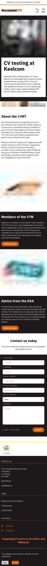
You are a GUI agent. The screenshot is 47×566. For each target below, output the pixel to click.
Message (7, 404)
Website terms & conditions (12, 501)
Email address (9, 376)
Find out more (10, 244)
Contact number (10, 386)
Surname (7, 367)
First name (8, 358)
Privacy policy (6, 506)
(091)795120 (6, 481)
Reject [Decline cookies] (5, 562)
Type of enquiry (9, 395)
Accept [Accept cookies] (15, 562)
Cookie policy (6, 510)
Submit (38, 430)
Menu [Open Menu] (43, 10)
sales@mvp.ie (6, 485)
